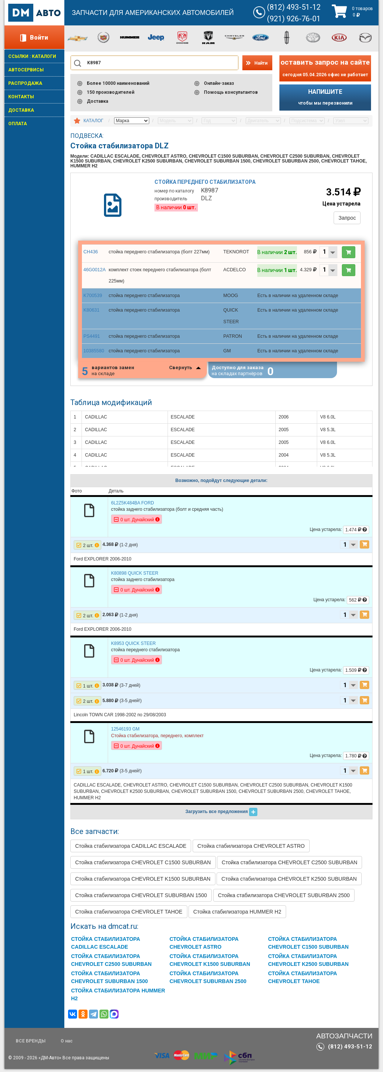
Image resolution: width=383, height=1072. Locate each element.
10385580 (93, 351)
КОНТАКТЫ (21, 96)
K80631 (91, 312)
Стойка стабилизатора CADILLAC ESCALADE (130, 849)
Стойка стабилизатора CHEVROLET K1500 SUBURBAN (143, 882)
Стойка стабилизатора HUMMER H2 (237, 915)
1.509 (356, 673)
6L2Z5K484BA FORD (132, 506)
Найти (260, 63)
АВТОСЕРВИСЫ (26, 69)
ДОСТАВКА (21, 110)
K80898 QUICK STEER (134, 576)
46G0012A (94, 272)
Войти (39, 37)
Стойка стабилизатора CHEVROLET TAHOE (129, 915)
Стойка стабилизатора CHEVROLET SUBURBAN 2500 (284, 898)
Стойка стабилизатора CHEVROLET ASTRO (251, 849)
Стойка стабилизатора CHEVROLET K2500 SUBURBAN (289, 882)
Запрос (345, 219)
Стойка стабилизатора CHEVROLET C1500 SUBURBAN (143, 865)
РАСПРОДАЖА (25, 83)
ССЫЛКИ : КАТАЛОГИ (32, 56)
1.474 (356, 532)
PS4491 (91, 337)
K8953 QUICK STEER (133, 646)
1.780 (356, 758)
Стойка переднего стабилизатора (206, 184)
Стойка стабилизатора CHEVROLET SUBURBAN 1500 (141, 898)
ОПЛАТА (17, 123)
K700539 (92, 297)
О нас (67, 1044)
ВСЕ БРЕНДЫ (31, 1044)
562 (358, 603)
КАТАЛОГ (93, 120)
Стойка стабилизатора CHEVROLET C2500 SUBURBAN (290, 865)
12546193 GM (125, 732)
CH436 (90, 254)
